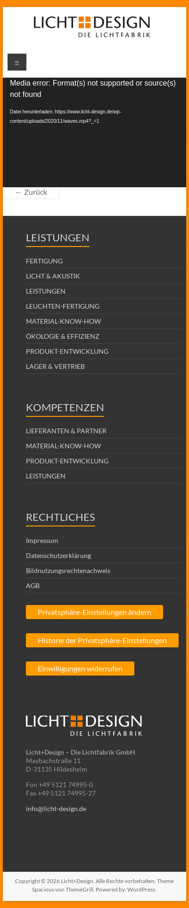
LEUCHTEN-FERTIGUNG (62, 306)
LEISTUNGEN (46, 291)
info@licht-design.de (56, 808)
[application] (94, 132)
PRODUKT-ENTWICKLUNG (67, 351)
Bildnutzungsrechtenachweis (68, 570)
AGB (33, 585)
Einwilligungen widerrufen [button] (80, 668)
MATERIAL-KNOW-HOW (63, 321)
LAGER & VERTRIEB (55, 366)
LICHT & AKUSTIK (53, 276)
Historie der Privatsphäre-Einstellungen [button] (102, 640)
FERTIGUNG (44, 261)
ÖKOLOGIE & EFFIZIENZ (62, 336)
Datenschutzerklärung (58, 555)
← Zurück (31, 191)
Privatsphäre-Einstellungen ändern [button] (94, 611)
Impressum (42, 540)
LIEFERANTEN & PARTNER (66, 431)
